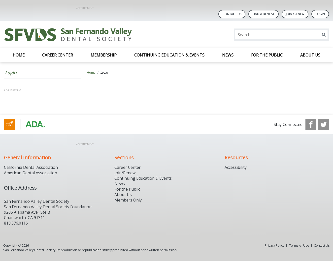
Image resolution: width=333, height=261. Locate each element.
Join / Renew (295, 14)
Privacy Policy (274, 245)
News (227, 55)
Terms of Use (299, 245)
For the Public (267, 55)
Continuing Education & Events (169, 55)
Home (19, 55)
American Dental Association (30, 172)
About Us (310, 55)
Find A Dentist (263, 14)
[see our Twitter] (323, 124)
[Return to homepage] (68, 34)
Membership (104, 55)
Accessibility (236, 167)
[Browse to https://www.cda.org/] (29, 124)
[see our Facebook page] (310, 124)
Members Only (128, 200)
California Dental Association (31, 167)
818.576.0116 (16, 223)
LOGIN (320, 14)
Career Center (57, 55)
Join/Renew (124, 172)
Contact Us (232, 14)
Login (10, 73)
